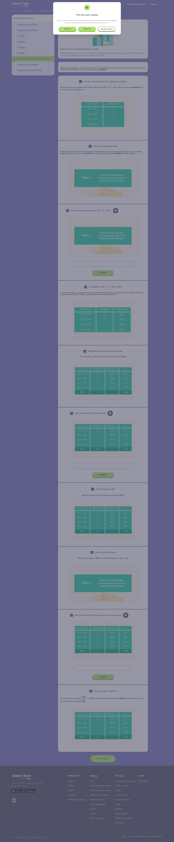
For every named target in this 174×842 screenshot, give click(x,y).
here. (108, 23)
